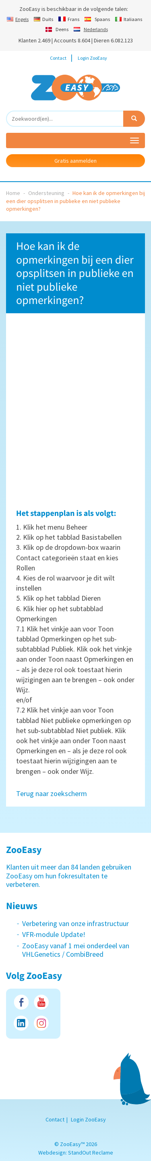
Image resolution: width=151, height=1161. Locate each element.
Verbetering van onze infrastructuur (75, 923)
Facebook (21, 1002)
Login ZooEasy (92, 58)
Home (13, 193)
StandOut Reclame (90, 1152)
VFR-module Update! (53, 934)
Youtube (41, 1002)
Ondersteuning (46, 193)
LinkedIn (21, 1023)
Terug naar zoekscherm (51, 793)
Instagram (41, 1023)
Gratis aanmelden (75, 160)
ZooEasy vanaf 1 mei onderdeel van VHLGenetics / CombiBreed (75, 950)
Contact (58, 58)
